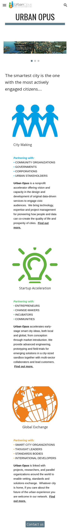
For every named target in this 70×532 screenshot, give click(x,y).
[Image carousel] (35, 51)
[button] (4, 5)
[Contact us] (35, 524)
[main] (35, 18)
